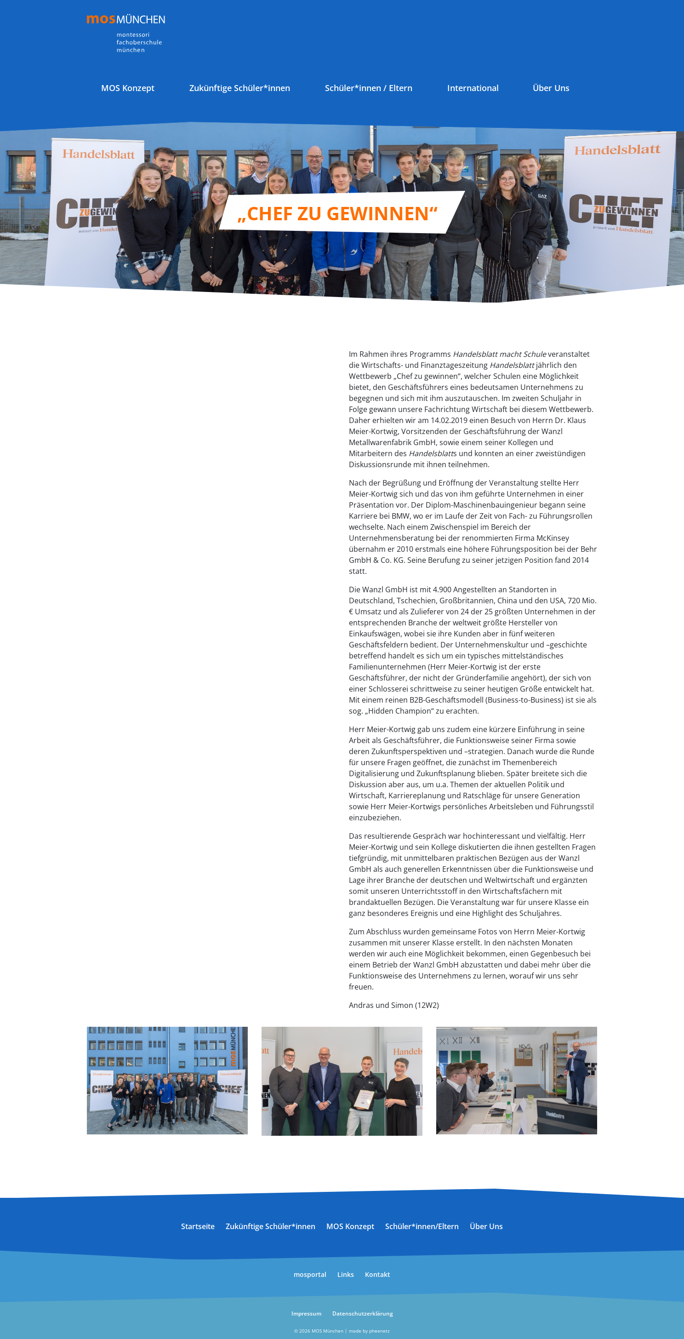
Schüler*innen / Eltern (368, 87)
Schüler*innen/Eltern (422, 1226)
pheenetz (379, 1331)
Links (345, 1274)
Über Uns (551, 87)
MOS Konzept (127, 87)
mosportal (310, 1274)
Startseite (198, 1226)
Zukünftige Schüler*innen (239, 87)
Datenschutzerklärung (362, 1313)
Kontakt (377, 1274)
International (473, 87)
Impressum (306, 1313)
